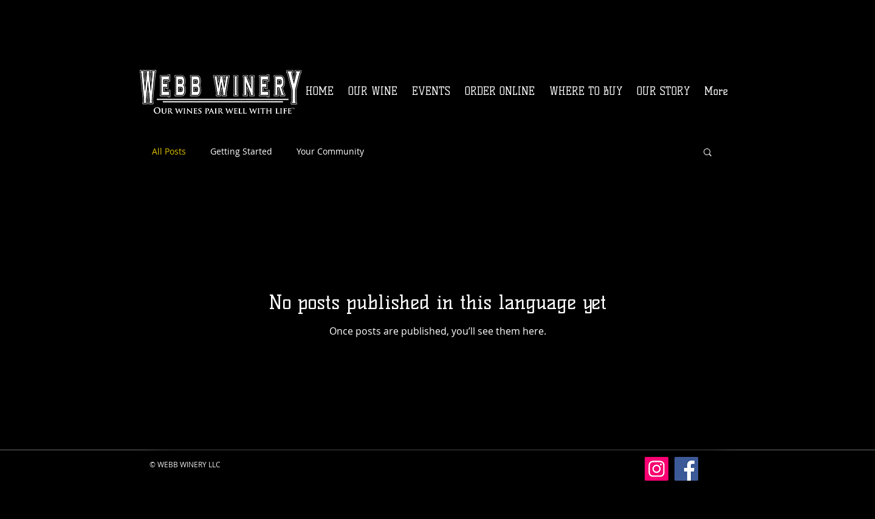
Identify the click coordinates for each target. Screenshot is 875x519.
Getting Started (241, 151)
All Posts (169, 151)
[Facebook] (686, 469)
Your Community (330, 151)
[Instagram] (656, 469)
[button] (707, 153)
